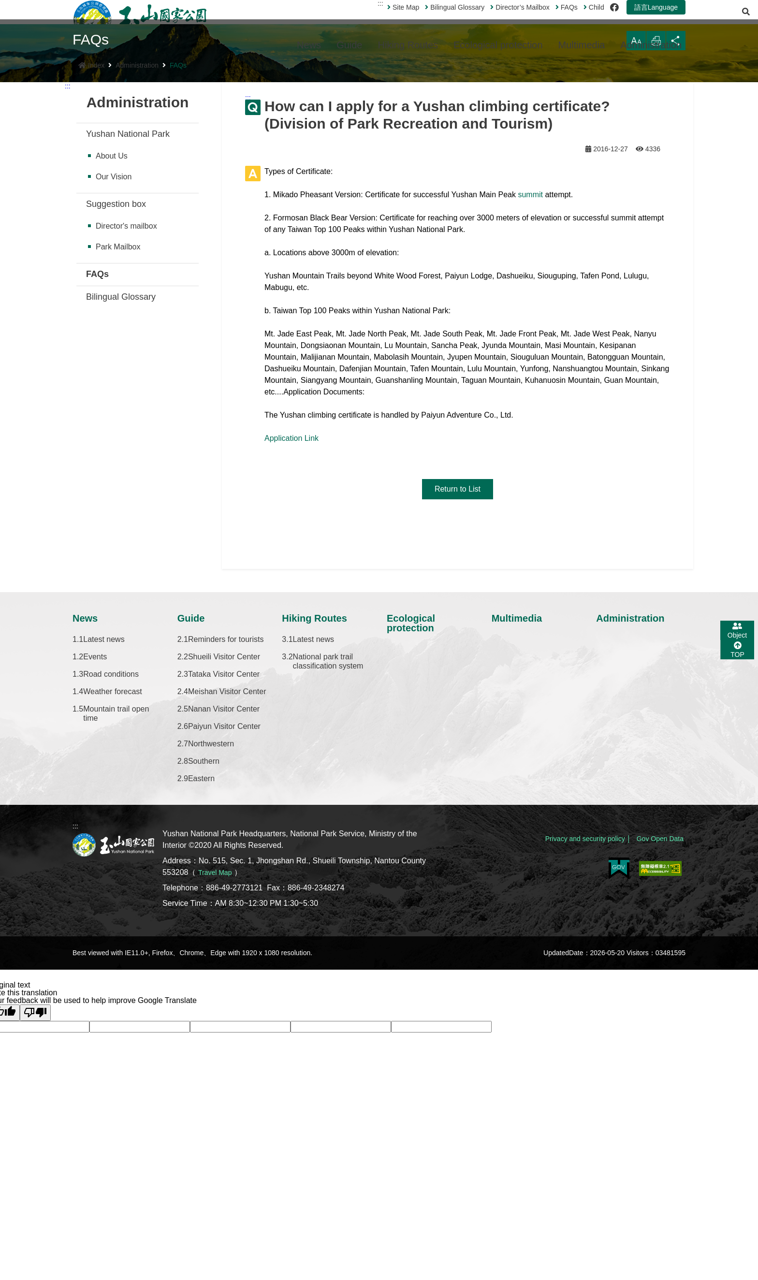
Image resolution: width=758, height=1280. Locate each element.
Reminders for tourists (226, 765)
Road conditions (111, 800)
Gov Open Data (657, 959)
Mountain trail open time (116, 839)
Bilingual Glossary (430, 18)
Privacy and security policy (572, 959)
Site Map (379, 18)
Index (91, 191)
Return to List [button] (458, 615)
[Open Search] (675, 19)
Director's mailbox (126, 352)
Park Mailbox (118, 372)
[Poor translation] (35, 1138)
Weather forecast (112, 817)
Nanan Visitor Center (224, 834)
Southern (203, 887)
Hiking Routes (408, 45)
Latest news (103, 765)
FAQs (542, 18)
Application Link (291, 564)
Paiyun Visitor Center (224, 852)
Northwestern (211, 869)
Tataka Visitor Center (224, 800)
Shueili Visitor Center (224, 782)
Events (95, 782)
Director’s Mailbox (495, 18)
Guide (349, 45)
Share (673, 168)
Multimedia (581, 45)
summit (530, 320)
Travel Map (217, 998)
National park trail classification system (328, 787)
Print (650, 168)
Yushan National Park (128, 259)
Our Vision (113, 302)
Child (569, 18)
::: (356, 15)
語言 (632, 19)
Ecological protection (498, 45)
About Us (112, 281)
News (309, 45)
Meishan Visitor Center (227, 817)
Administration (651, 45)
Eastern (201, 904)
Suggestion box (116, 330)
